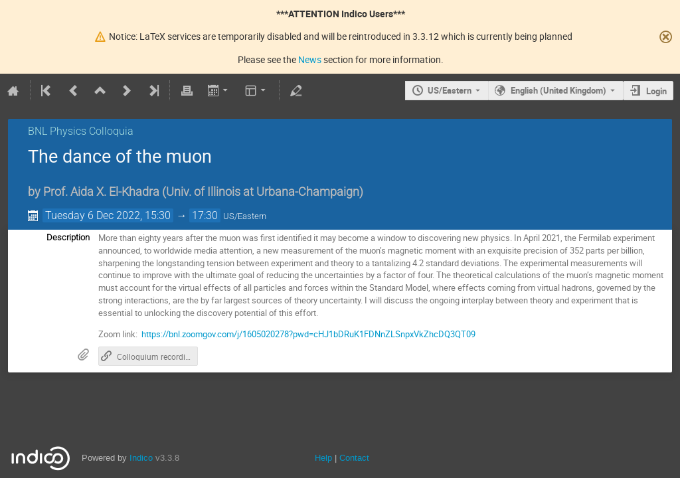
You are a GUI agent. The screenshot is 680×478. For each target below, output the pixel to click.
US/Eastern (449, 90)
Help (323, 457)
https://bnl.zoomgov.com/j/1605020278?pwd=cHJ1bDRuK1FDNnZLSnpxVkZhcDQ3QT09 (308, 334)
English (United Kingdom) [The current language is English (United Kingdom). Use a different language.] (558, 90)
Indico (141, 457)
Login (656, 91)
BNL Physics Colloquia (80, 131)
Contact (354, 457)
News (309, 59)
